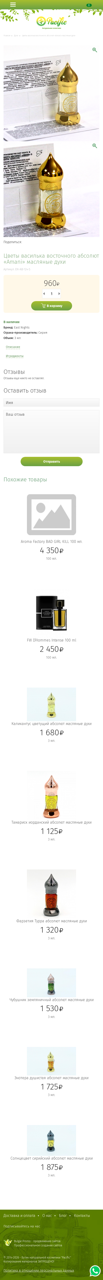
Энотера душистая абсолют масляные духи (51, 1078)
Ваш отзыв (15, 414)
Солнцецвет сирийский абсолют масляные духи (52, 1158)
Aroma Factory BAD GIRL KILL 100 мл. (51, 541)
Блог (63, 1215)
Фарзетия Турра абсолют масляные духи (51, 921)
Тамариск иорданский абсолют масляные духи (51, 822)
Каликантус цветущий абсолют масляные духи (51, 723)
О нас (47, 1215)
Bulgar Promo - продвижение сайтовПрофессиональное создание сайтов (38, 1243)
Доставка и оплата (19, 1215)
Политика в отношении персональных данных (39, 1271)
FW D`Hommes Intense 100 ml (51, 640)
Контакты (82, 1215)
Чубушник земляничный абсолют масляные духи (52, 1000)
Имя (9, 402)
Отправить (51, 462)
